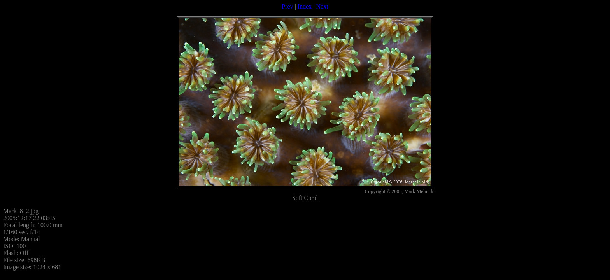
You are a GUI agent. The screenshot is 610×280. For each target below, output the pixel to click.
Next (322, 6)
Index (305, 6)
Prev (287, 6)
